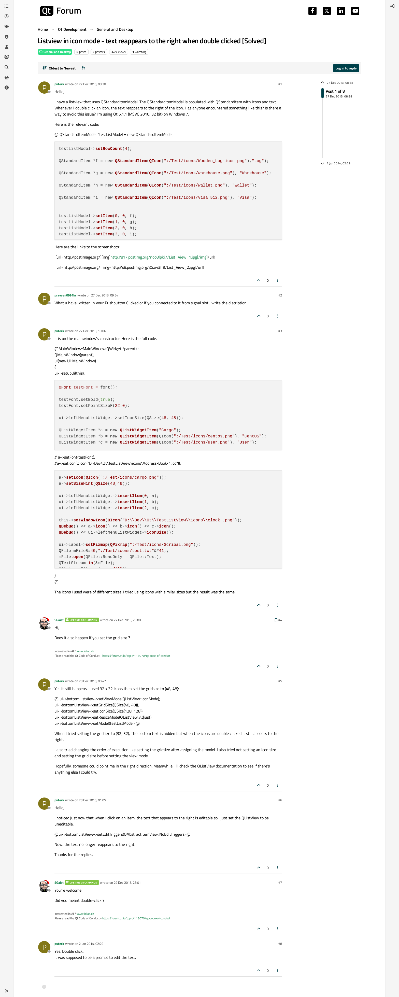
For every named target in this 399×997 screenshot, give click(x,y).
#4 (280, 619)
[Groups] (6, 57)
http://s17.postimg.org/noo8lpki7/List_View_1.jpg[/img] (159, 257)
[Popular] (6, 37)
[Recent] (6, 16)
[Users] (6, 47)
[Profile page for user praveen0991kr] (44, 299)
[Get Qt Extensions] (6, 77)
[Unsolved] (6, 87)
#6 (280, 800)
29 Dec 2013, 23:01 (127, 882)
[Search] (6, 67)
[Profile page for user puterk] (44, 87)
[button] (6, 991)
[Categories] (6, 6)
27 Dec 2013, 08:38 (92, 84)
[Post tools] (277, 280)
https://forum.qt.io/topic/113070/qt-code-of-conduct (136, 655)
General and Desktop (55, 51)
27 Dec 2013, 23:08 (127, 619)
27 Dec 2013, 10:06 (92, 330)
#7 (280, 882)
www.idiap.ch (85, 651)
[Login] (392, 6)
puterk (59, 84)
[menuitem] (392, 6)
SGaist (59, 619)
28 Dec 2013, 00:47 (92, 680)
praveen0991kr (65, 295)
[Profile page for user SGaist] (44, 623)
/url (211, 257)
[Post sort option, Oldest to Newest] (59, 68)
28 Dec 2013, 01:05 (92, 800)
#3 (280, 330)
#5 (280, 680)
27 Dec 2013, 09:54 (104, 295)
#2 (280, 295)
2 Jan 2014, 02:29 (91, 943)
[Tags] (6, 26)
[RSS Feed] (84, 68)
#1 (280, 84)
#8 (280, 943)
